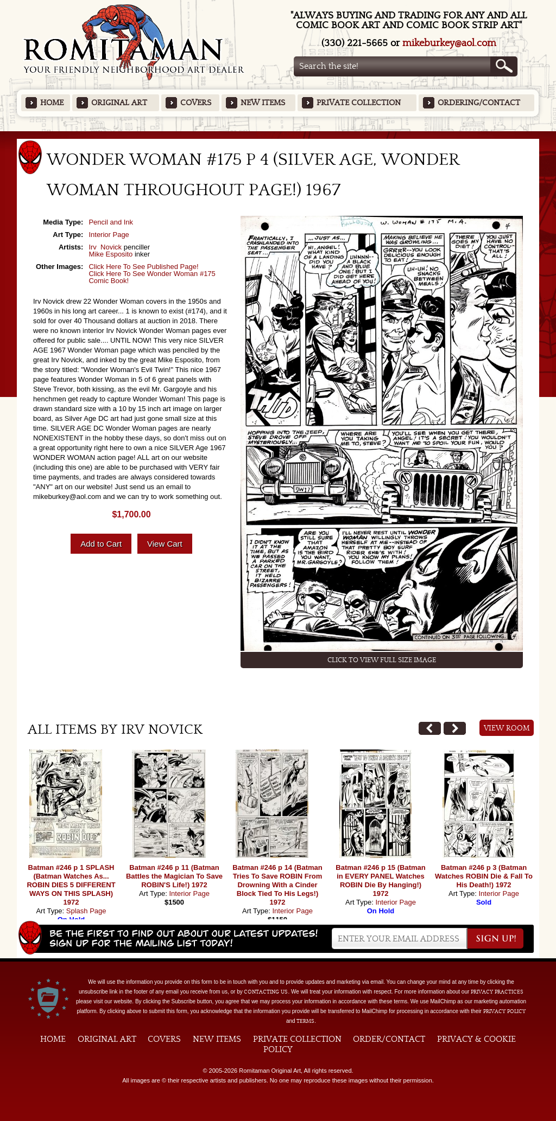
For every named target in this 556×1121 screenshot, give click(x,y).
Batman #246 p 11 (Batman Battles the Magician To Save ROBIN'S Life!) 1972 (174, 876)
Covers (195, 102)
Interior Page (109, 234)
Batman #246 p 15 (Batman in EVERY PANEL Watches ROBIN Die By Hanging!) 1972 (380, 880)
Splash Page (86, 911)
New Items (263, 102)
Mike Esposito (110, 254)
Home (52, 102)
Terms (305, 1021)
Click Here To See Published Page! (143, 266)
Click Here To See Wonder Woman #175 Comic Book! (152, 277)
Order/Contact (389, 1039)
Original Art (119, 102)
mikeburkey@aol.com (449, 43)
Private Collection (359, 102)
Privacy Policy (504, 1011)
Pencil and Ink (111, 222)
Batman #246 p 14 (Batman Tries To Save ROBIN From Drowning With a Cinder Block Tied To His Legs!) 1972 (277, 884)
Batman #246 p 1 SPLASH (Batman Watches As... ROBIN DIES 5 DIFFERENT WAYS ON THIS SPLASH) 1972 (71, 884)
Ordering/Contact (479, 102)
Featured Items (278, 135)
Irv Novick (105, 247)
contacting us (266, 992)
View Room (507, 728)
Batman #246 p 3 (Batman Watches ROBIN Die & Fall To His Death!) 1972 (484, 876)
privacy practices (497, 992)
